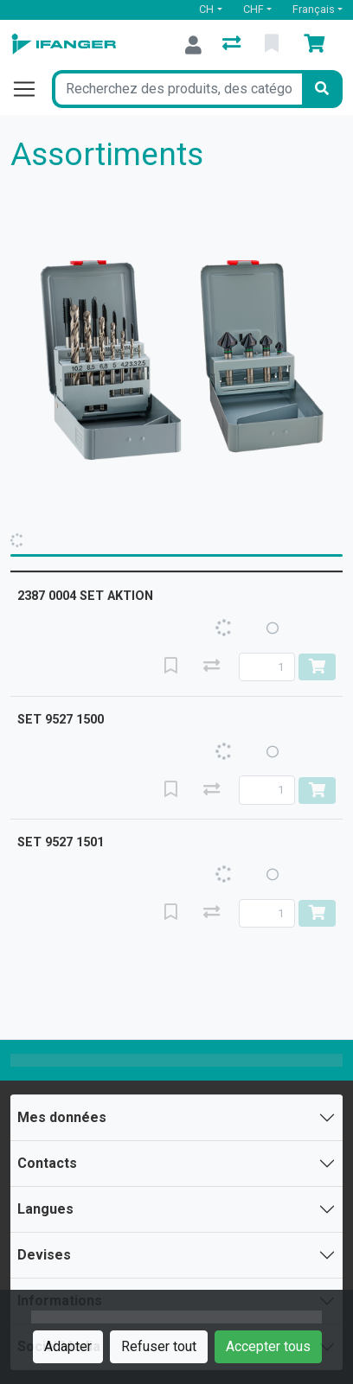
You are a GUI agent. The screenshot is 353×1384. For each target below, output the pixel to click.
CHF (253, 9)
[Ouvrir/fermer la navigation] (31, 89)
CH (206, 9)
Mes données (61, 1117)
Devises (44, 1255)
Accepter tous (268, 1346)
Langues (45, 1209)
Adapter (68, 1346)
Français (313, 9)
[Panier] (317, 45)
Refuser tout (158, 1346)
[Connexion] (193, 45)
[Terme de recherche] (177, 89)
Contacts (47, 1163)
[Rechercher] (322, 89)
